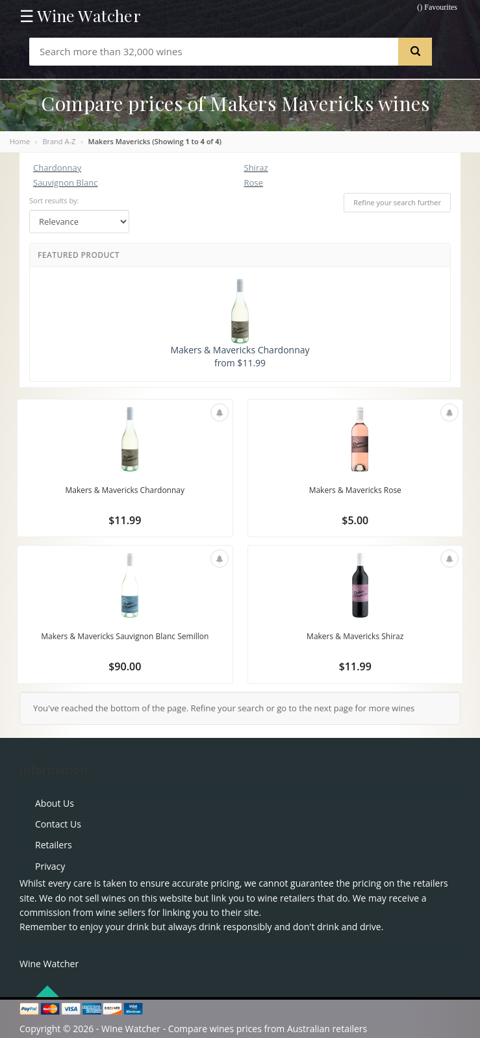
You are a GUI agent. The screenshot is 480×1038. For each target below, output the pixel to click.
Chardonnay (57, 167)
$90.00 (124, 666)
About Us (54, 803)
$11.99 (124, 520)
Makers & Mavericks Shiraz (355, 636)
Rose (253, 182)
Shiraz (256, 167)
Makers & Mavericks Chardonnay (124, 490)
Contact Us (58, 824)
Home (20, 141)
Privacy (50, 866)
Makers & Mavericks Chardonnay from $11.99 (239, 324)
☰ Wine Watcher (80, 15)
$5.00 (355, 520)
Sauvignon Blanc (65, 182)
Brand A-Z (58, 141)
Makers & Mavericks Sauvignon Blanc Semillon (124, 636)
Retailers (53, 845)
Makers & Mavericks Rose (355, 490)
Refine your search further (397, 202)
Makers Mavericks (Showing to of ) (154, 141)
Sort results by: (54, 200)
